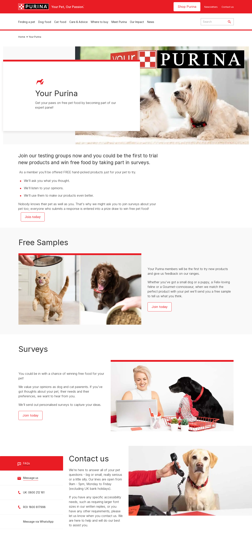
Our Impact (137, 22)
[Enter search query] (213, 21)
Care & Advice (78, 22)
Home (21, 36)
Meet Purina (119, 22)
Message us (30, 477)
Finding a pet (26, 22)
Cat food (60, 22)
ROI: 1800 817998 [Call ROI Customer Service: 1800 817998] (34, 507)
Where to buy (99, 22)
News (150, 22)
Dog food (44, 22)
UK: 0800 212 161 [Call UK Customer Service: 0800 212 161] (33, 492)
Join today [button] (33, 217)
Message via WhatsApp (38, 521)
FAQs (26, 463)
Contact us (228, 6)
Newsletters (211, 6)
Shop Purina (187, 7)
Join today (160, 307)
